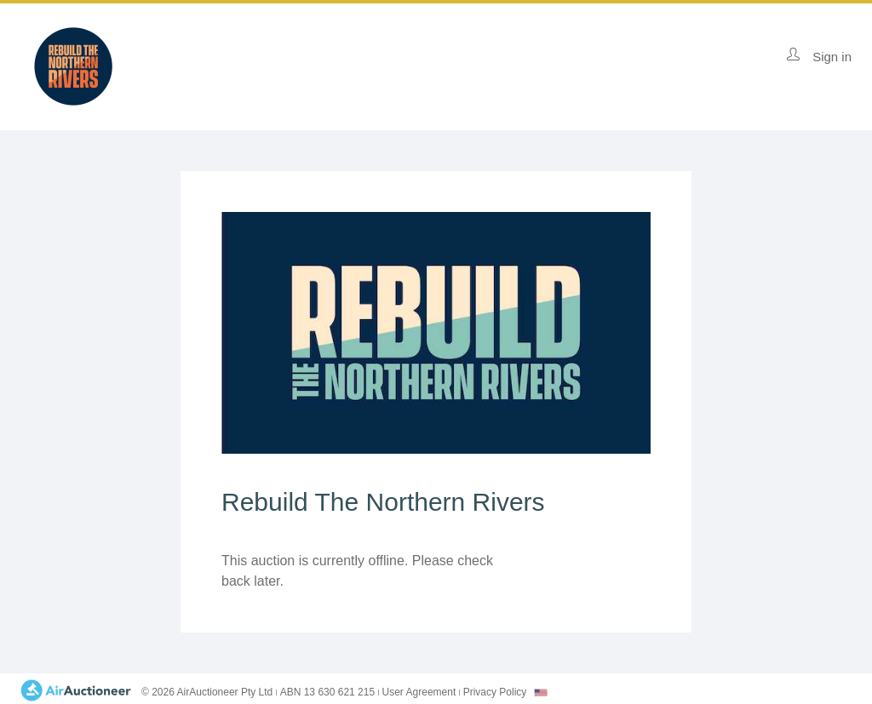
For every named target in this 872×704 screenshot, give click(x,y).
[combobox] (540, 692)
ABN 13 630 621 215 (327, 692)
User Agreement (419, 692)
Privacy (495, 692)
